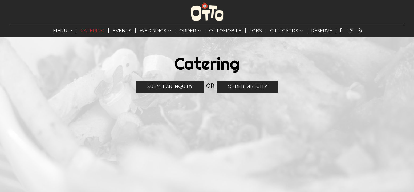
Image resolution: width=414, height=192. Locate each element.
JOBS (256, 30)
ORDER (190, 30)
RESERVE (321, 30)
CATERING (92, 30)
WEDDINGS (155, 30)
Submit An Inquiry (164, 88)
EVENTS (122, 30)
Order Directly (242, 86)
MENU (62, 30)
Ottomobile (225, 30)
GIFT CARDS (286, 30)
